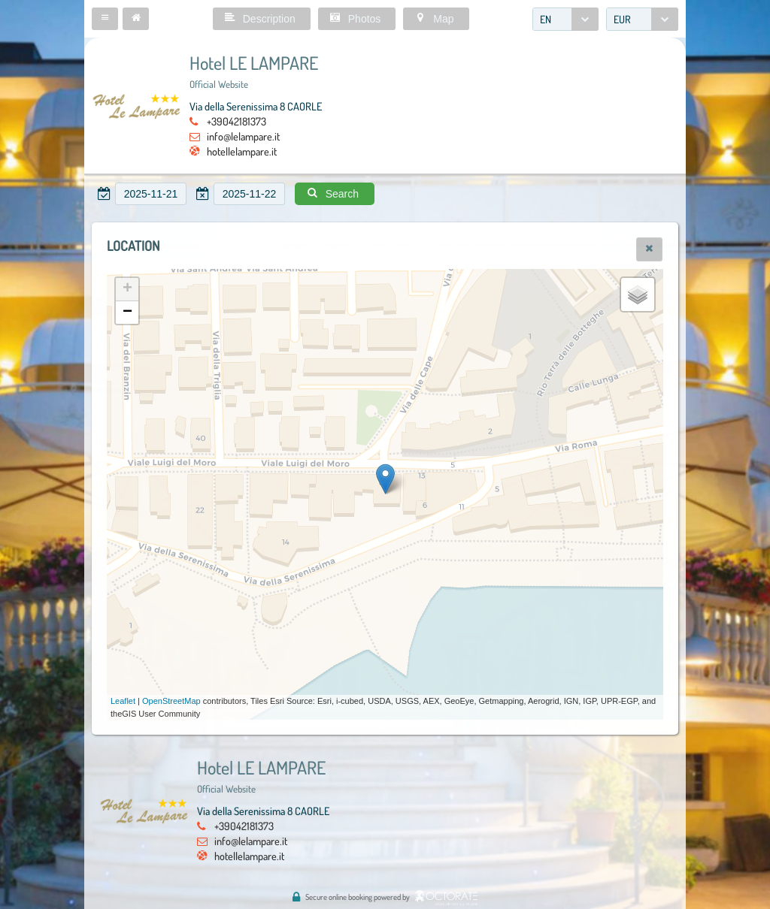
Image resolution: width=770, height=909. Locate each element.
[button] (105, 19)
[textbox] (150, 194)
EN (545, 19)
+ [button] (127, 289)
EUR (622, 19)
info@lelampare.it (243, 136)
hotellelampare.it (242, 151)
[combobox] (565, 19)
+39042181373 (236, 121)
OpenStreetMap (171, 700)
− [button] (127, 312)
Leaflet (123, 700)
